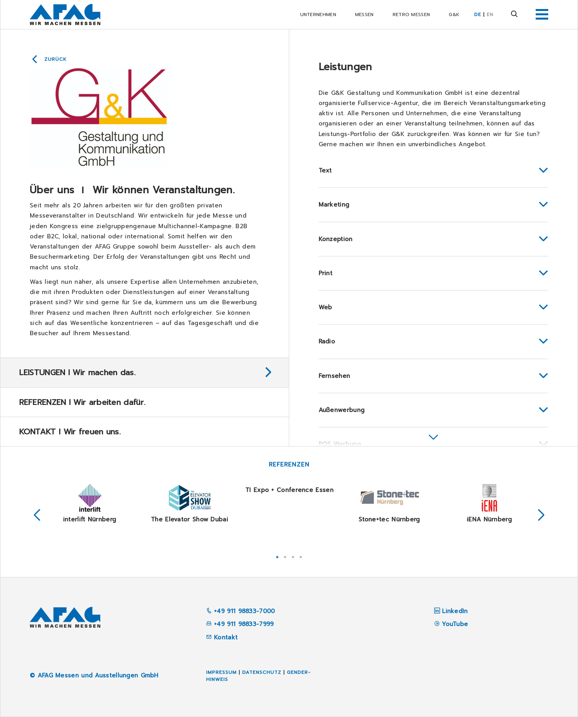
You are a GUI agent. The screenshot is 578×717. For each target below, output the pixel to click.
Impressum (221, 672)
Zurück (55, 59)
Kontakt (221, 637)
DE (477, 14)
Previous (37, 515)
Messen (364, 14)
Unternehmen (318, 14)
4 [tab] (301, 556)
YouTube (455, 624)
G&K (454, 14)
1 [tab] (277, 556)
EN (490, 14)
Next (541, 515)
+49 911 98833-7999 (240, 624)
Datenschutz (261, 672)
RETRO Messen (411, 14)
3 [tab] (293, 556)
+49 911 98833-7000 (240, 611)
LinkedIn (454, 611)
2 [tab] (285, 556)
